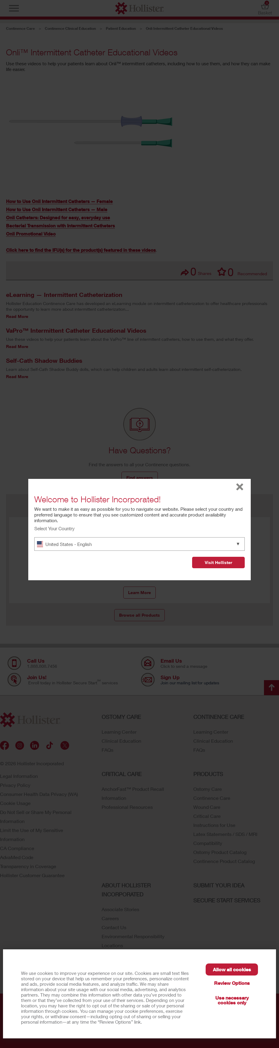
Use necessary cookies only (232, 1000)
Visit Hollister (218, 562)
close (239, 486)
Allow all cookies (232, 969)
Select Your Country (54, 528)
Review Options (232, 983)
